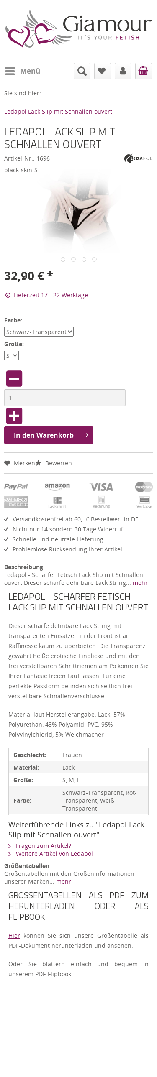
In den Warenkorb (51, 434)
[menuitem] (22, 71)
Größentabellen (26, 866)
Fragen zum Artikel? (39, 846)
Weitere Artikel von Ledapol (50, 854)
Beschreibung (23, 567)
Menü (22, 70)
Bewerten (53, 463)
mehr (139, 583)
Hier (14, 935)
